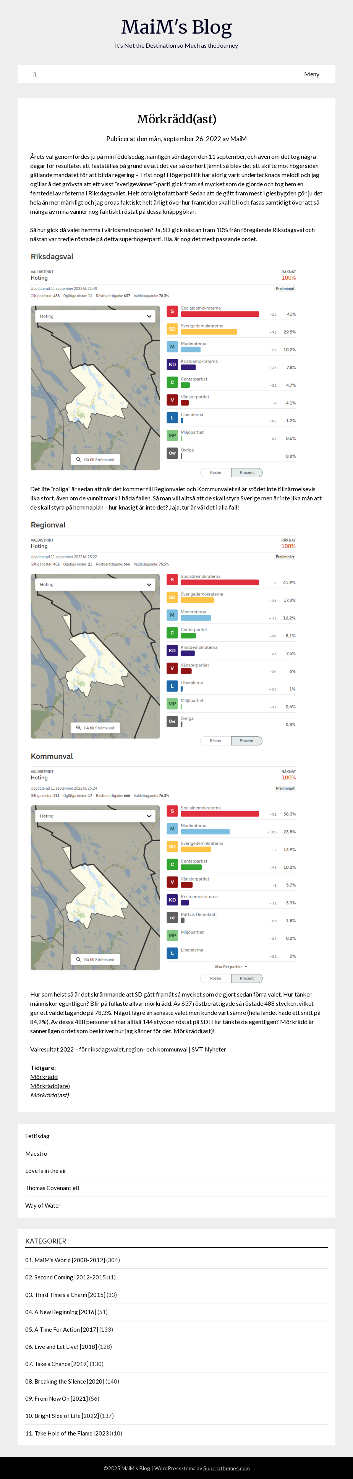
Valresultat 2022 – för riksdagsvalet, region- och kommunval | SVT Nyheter (128, 1049)
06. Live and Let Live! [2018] (61, 1346)
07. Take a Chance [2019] (57, 1363)
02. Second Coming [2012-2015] (66, 1277)
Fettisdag (37, 1135)
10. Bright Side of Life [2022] (62, 1415)
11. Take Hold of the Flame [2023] (68, 1433)
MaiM (238, 139)
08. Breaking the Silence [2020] (64, 1381)
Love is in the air (45, 1170)
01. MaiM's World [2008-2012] (65, 1259)
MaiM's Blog (176, 27)
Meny (311, 73)
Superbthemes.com (226, 1468)
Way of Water (43, 1205)
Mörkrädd (44, 1076)
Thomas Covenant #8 (52, 1187)
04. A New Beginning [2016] (60, 1311)
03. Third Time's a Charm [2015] (65, 1294)
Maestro (36, 1153)
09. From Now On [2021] (56, 1398)
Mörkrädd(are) (50, 1085)
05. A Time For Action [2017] (61, 1329)
